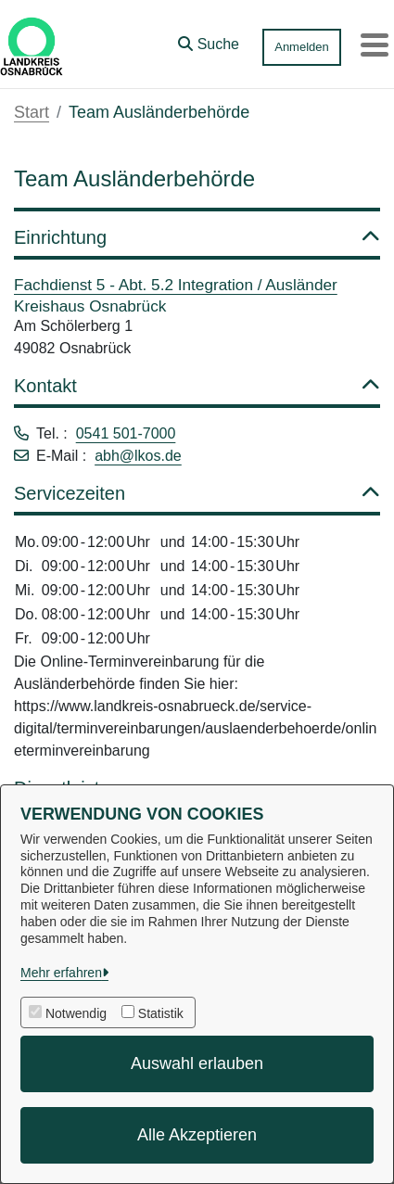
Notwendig (76, 1013)
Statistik (161, 1013)
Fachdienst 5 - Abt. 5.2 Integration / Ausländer (175, 284)
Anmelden (301, 47)
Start (31, 112)
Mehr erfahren (61, 972)
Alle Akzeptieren (197, 1135)
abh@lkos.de (138, 456)
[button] (208, 40)
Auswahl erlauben (197, 1063)
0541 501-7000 (126, 433)
